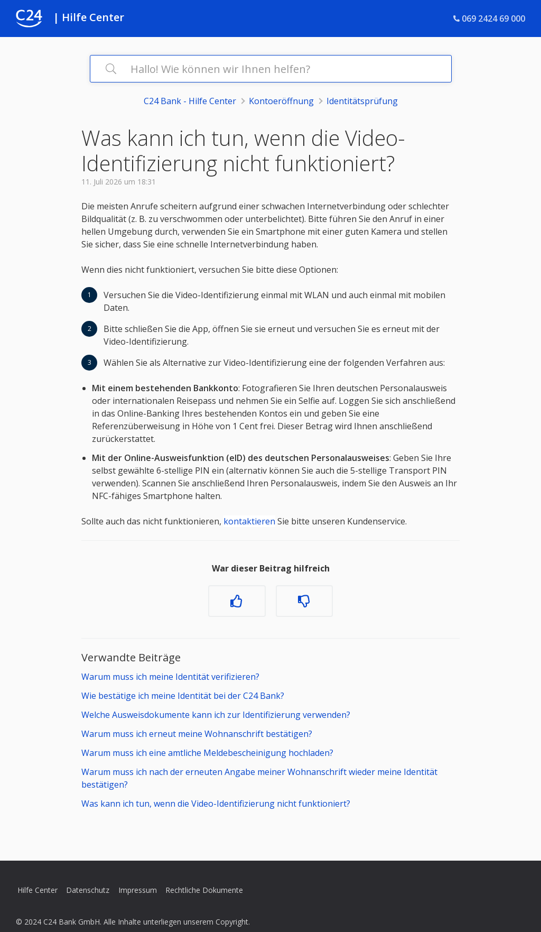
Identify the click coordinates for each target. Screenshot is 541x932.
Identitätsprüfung (362, 101)
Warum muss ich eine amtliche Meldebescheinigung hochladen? (207, 753)
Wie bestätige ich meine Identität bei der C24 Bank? (182, 696)
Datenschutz (87, 890)
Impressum (137, 890)
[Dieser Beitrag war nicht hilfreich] (304, 601)
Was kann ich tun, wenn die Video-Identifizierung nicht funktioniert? (215, 803)
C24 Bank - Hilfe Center (190, 101)
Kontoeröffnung (281, 101)
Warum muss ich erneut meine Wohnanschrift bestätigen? (196, 734)
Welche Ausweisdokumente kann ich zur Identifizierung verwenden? (215, 715)
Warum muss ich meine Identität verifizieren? (170, 676)
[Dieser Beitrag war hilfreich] (236, 601)
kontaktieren (249, 521)
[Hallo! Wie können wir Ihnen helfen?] (271, 68)
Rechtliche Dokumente (204, 890)
